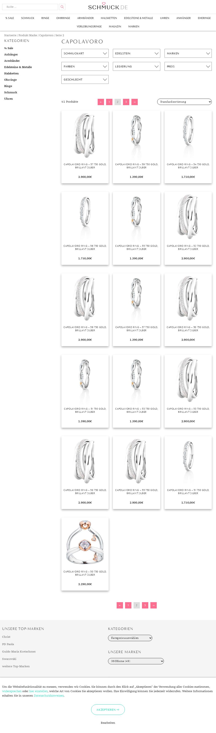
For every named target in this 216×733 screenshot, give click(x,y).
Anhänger (183, 18)
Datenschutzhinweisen (49, 695)
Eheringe (204, 18)
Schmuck (27, 18)
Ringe (45, 18)
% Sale (9, 18)
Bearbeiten (108, 722)
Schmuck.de (108, 5)
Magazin (115, 26)
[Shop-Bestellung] (184, 102)
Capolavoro (46, 35)
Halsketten (109, 18)
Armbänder (85, 18)
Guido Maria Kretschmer (19, 651)
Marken (133, 26)
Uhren (164, 18)
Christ (6, 636)
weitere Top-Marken (16, 666)
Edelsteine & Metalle (138, 18)
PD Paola (8, 644)
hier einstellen (38, 691)
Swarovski (9, 659)
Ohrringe (63, 18)
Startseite (10, 35)
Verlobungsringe (89, 26)
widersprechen (12, 691)
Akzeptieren (106, 709)
